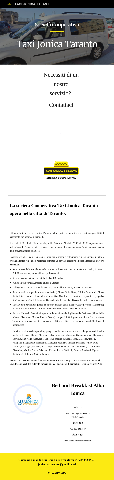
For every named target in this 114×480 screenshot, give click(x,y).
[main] (57, 36)
